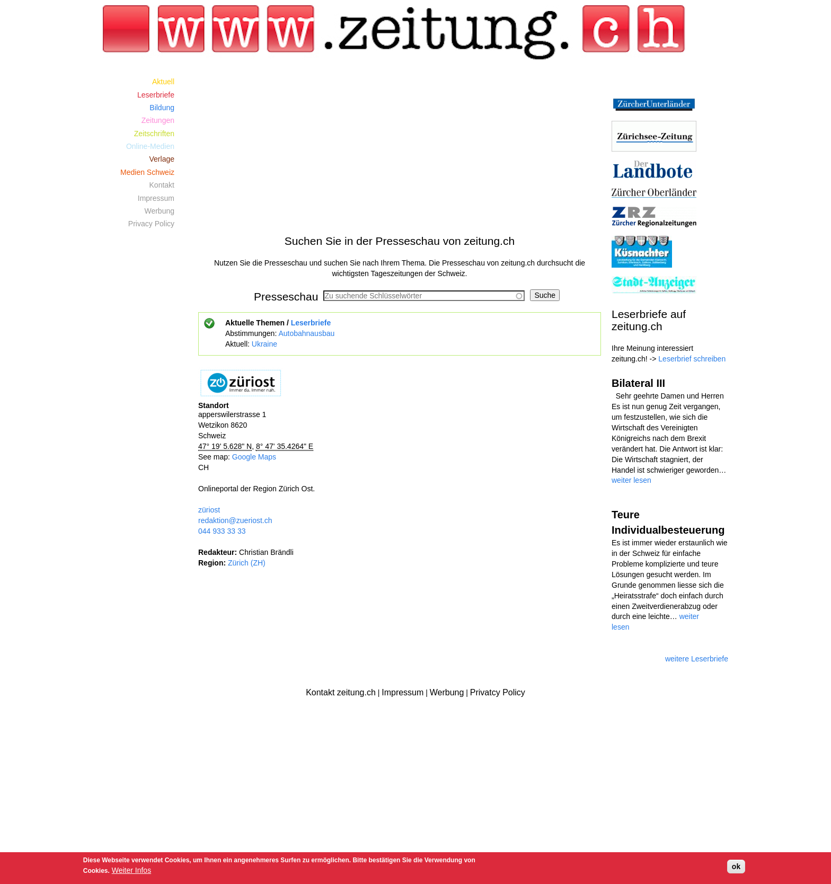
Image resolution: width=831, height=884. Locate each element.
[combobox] (424, 295)
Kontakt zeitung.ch (341, 692)
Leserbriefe (311, 323)
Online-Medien (150, 146)
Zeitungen (158, 120)
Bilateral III (638, 383)
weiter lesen (631, 480)
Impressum (156, 198)
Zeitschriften (154, 133)
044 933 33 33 (222, 531)
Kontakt (161, 185)
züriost (209, 510)
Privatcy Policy (497, 692)
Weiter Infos (131, 870)
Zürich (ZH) (247, 563)
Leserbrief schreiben (692, 359)
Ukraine (264, 344)
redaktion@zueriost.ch (235, 520)
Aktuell (163, 81)
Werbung (159, 211)
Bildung (161, 107)
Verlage (161, 159)
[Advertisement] (399, 149)
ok (736, 866)
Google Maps (254, 457)
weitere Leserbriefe (696, 659)
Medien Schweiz (147, 172)
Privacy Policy (151, 223)
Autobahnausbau (306, 333)
